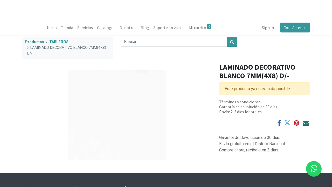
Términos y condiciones (240, 101)
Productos (34, 42)
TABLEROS (58, 42)
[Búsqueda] (232, 42)
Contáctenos (295, 27)
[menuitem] (52, 27)
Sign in (268, 27)
